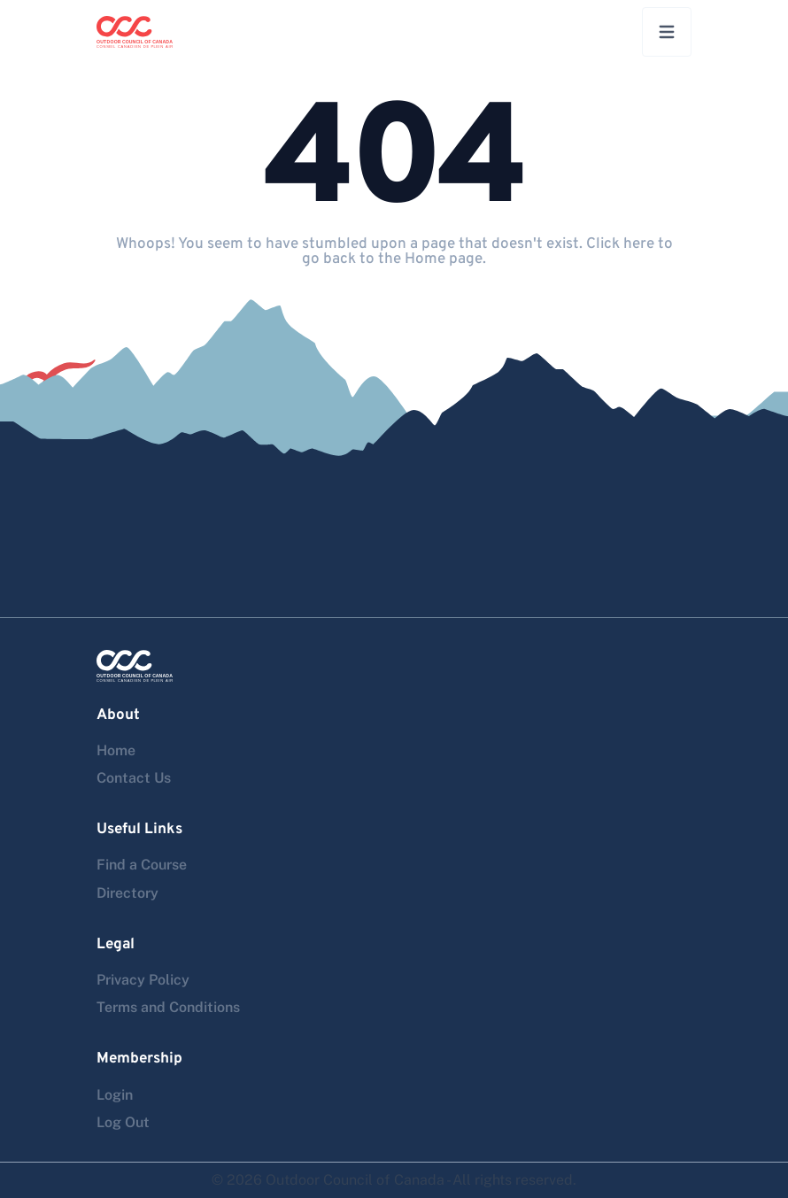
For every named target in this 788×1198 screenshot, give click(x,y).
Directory (127, 893)
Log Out (123, 1122)
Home (116, 750)
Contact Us (134, 777)
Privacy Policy (143, 979)
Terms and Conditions (168, 1007)
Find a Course (142, 864)
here (638, 244)
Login (115, 1094)
